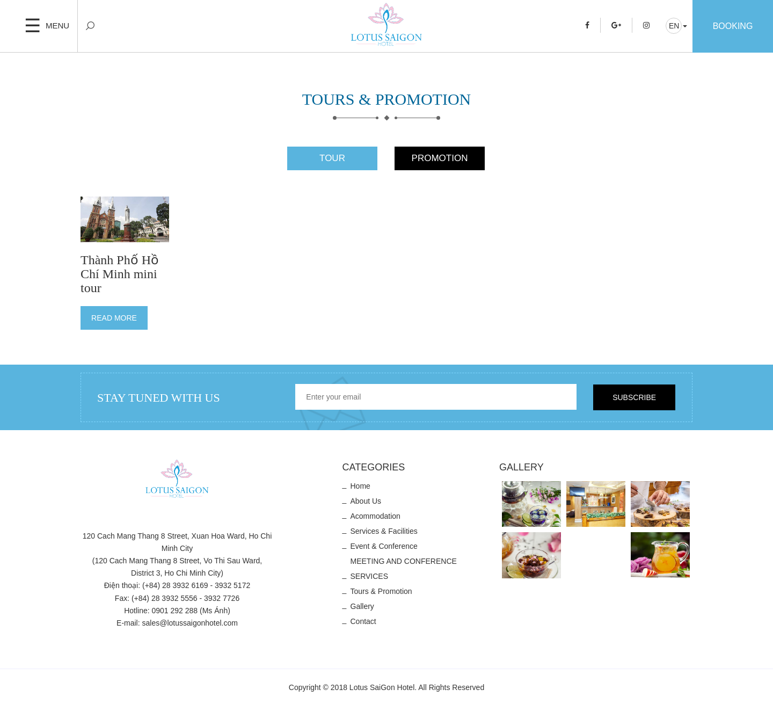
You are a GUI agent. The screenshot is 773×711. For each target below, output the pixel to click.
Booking (733, 26)
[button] (676, 25)
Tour (332, 158)
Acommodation (375, 516)
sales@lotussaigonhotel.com (190, 623)
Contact (363, 621)
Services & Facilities (384, 531)
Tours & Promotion (381, 591)
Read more (114, 318)
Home (360, 486)
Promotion (440, 158)
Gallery (362, 606)
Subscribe (634, 397)
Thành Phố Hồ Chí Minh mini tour (120, 274)
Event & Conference (384, 546)
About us (366, 501)
